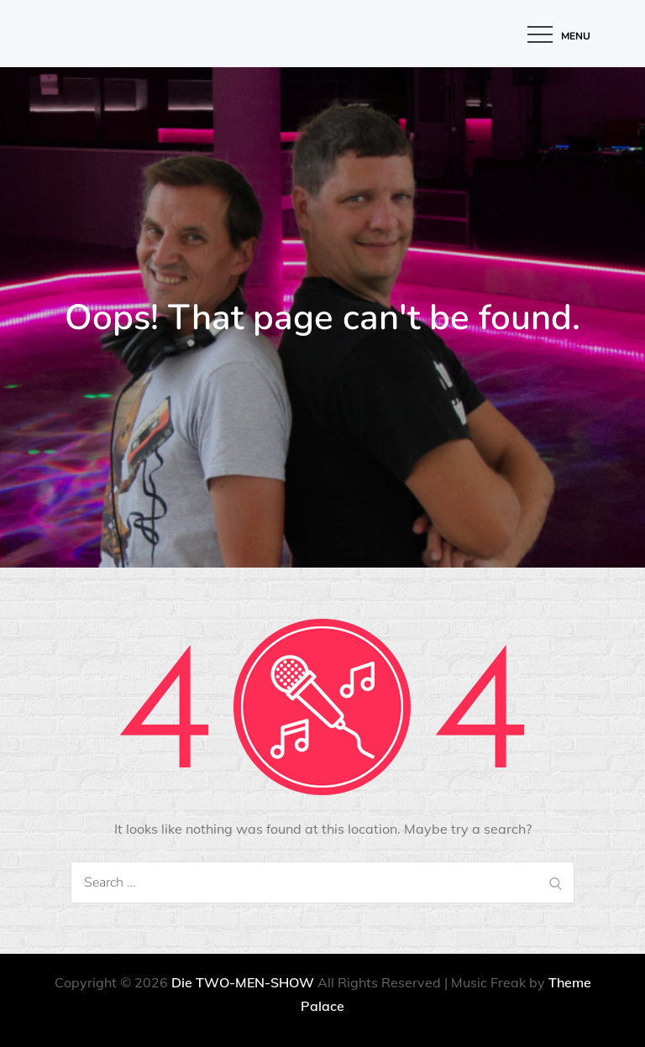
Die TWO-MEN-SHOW (242, 982)
